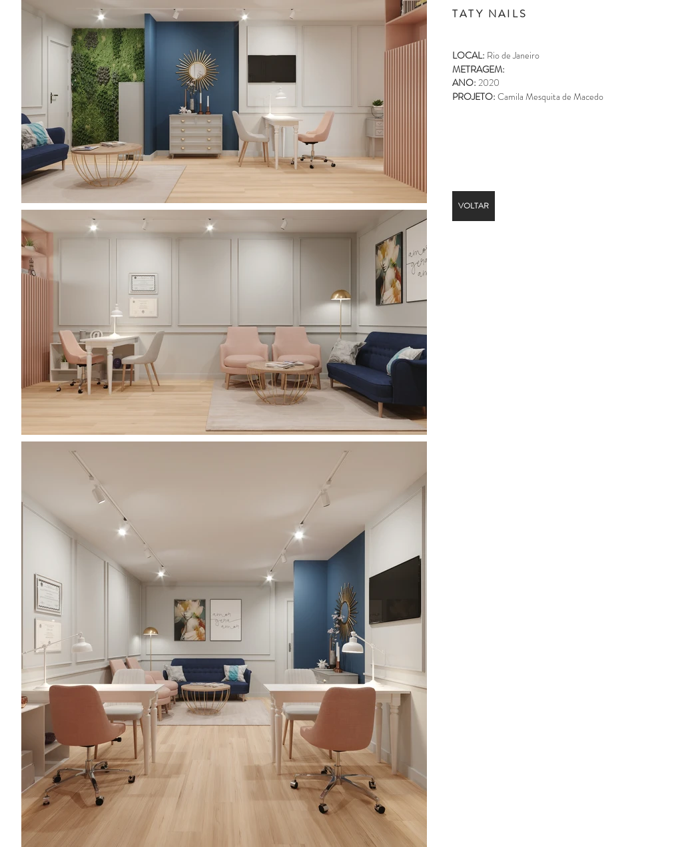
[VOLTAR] (473, 206)
